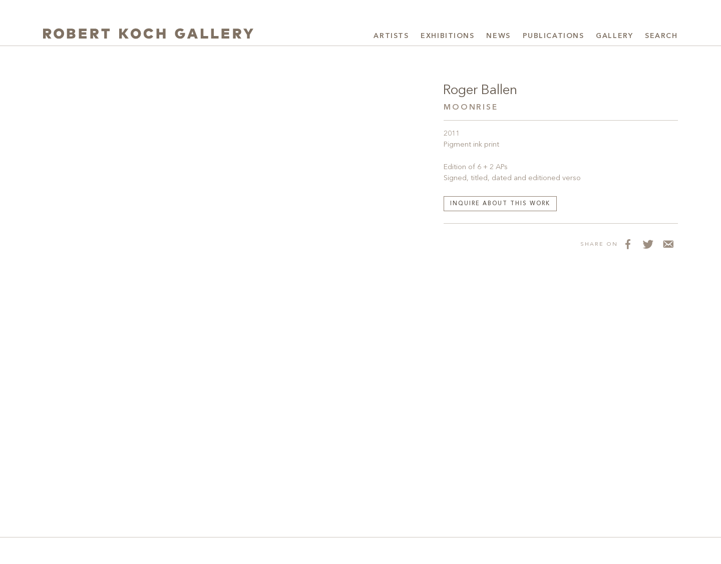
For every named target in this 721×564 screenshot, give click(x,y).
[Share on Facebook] (628, 244)
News (498, 36)
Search (661, 36)
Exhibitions (447, 36)
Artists (391, 36)
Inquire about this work (500, 204)
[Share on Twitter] (648, 244)
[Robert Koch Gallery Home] (148, 35)
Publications (553, 36)
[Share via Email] (668, 244)
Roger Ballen (480, 90)
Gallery (614, 36)
